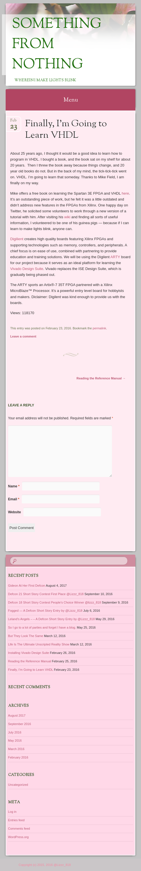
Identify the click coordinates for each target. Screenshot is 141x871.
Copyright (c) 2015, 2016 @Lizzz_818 (45, 865)
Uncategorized (18, 784)
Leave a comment (23, 336)
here (125, 193)
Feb (13, 122)
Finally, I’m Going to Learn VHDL (30, 669)
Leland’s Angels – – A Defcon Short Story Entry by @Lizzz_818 (51, 619)
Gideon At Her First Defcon (26, 585)
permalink (99, 328)
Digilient (16, 239)
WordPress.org (18, 837)
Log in (12, 811)
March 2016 (16, 749)
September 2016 (19, 724)
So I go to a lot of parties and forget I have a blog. (42, 627)
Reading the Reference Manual (100, 378)
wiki (67, 217)
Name (14, 486)
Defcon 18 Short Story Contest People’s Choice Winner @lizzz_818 (54, 602)
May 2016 (15, 740)
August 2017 (17, 715)
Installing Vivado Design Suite (28, 652)
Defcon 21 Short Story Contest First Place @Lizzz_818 (46, 594)
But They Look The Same (25, 636)
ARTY (115, 257)
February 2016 (18, 757)
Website (14, 512)
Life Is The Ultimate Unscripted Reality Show (38, 644)
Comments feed (19, 828)
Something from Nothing (57, 44)
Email (13, 499)
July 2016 (14, 732)
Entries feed (16, 820)
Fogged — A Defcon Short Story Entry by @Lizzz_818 (45, 610)
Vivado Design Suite (26, 269)
